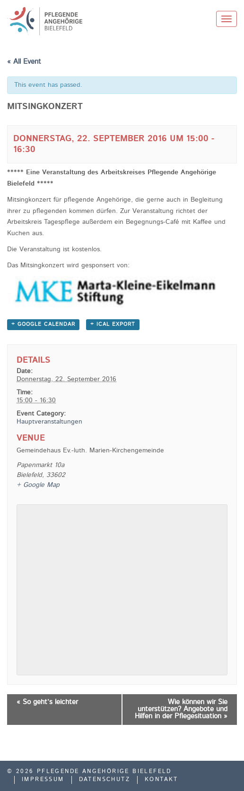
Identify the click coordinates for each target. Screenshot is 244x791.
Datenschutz (104, 779)
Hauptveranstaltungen (49, 421)
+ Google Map (38, 485)
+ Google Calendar (43, 324)
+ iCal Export (112, 324)
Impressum (43, 779)
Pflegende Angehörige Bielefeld (71, 21)
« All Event (24, 62)
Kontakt (161, 779)
